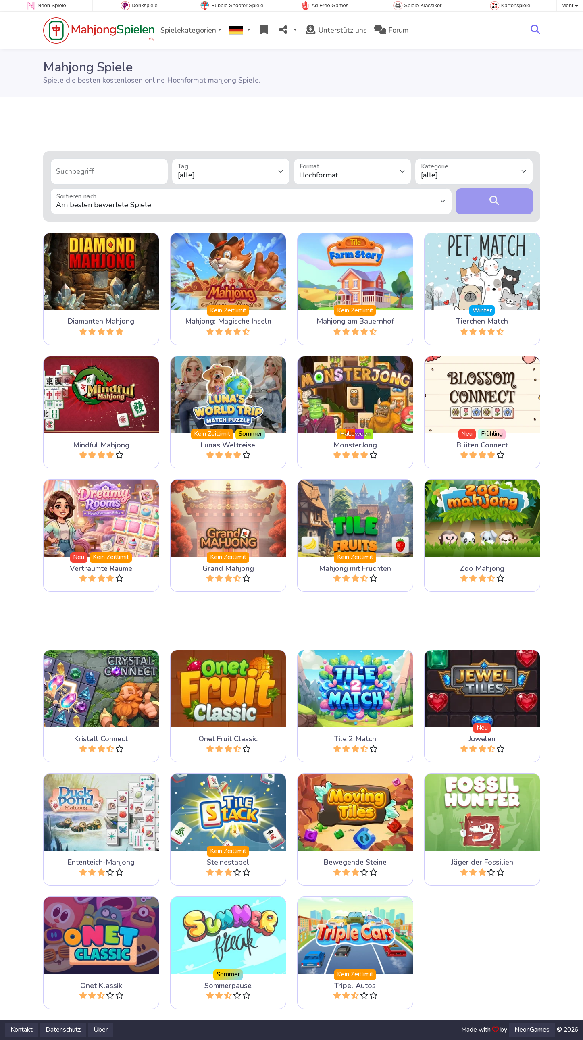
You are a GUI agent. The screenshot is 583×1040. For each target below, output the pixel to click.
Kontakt (21, 1029)
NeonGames (532, 1029)
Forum (391, 30)
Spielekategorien (188, 30)
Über (101, 1029)
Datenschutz (63, 1029)
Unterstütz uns (335, 30)
